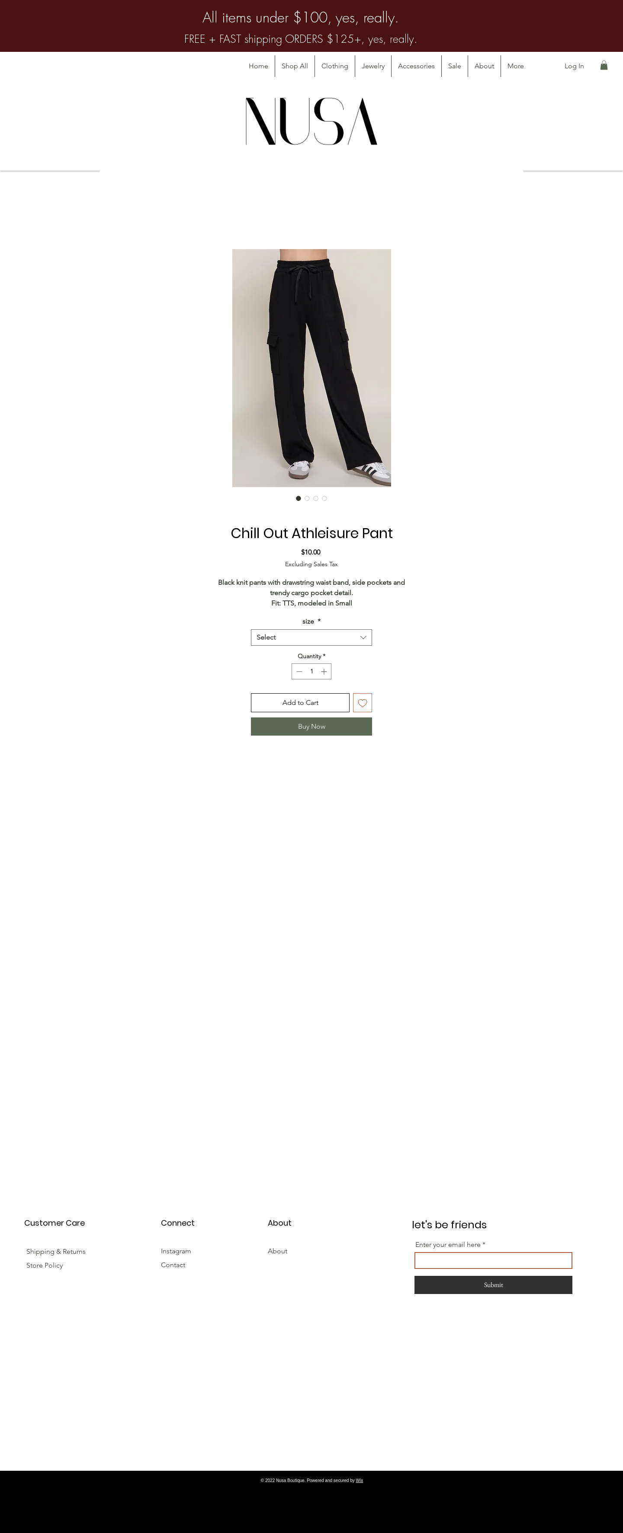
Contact (173, 1265)
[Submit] (493, 1285)
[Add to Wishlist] (362, 702)
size (311, 621)
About (277, 1251)
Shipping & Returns (56, 1251)
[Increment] (324, 671)
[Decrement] (298, 671)
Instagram (176, 1251)
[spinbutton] (311, 671)
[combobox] (311, 637)
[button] (604, 65)
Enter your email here (448, 1244)
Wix (359, 1480)
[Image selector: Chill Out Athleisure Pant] (298, 498)
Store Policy (44, 1265)
